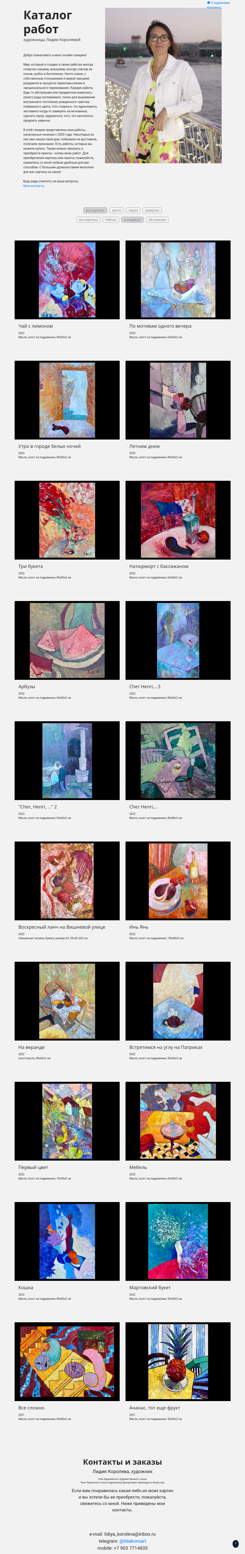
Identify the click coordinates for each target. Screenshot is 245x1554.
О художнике (220, 3)
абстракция (157, 220)
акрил (133, 210)
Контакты (214, 7)
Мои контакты (33, 186)
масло (116, 210)
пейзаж (110, 220)
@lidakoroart (132, 1541)
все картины (88, 220)
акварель (152, 210)
